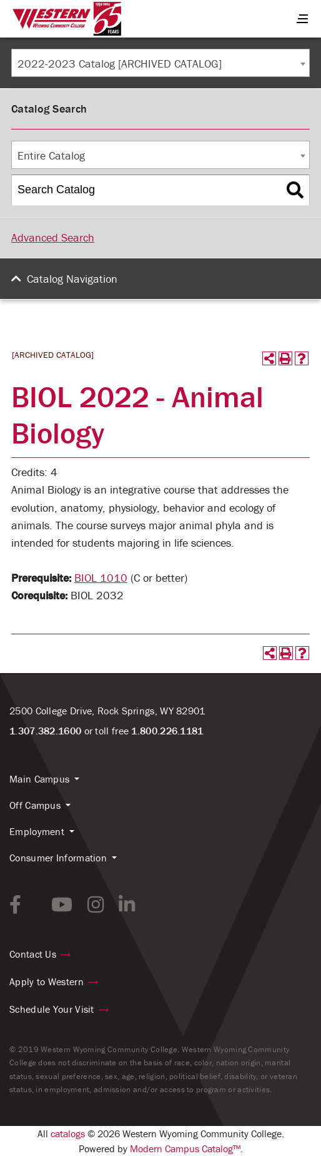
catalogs (68, 1133)
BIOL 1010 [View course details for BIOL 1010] (100, 577)
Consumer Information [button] (58, 857)
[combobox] (160, 63)
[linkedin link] (127, 904)
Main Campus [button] (39, 779)
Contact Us (32, 954)
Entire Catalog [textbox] (51, 155)
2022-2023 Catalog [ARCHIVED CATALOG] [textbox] (119, 63)
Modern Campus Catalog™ (185, 1148)
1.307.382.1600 (45, 730)
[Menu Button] (302, 18)
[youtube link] (61, 904)
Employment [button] (36, 831)
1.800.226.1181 (167, 730)
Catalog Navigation (72, 278)
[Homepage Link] (66, 17)
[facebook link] (15, 904)
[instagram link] (95, 904)
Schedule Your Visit (51, 1009)
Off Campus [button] (35, 805)
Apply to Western (46, 981)
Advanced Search (52, 237)
